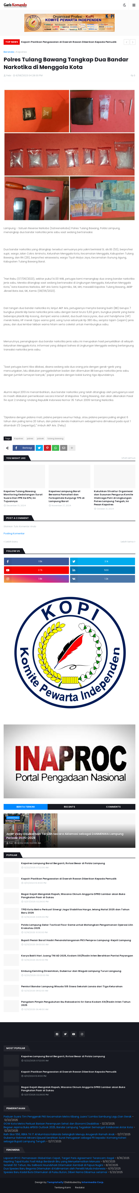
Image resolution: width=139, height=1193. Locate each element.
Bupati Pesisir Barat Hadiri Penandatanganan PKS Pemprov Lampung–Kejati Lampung (76, 940)
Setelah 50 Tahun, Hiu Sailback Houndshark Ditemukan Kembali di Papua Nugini (53, 1165)
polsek (40, 438)
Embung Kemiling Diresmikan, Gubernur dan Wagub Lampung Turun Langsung (71, 971)
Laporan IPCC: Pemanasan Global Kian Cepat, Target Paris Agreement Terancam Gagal (59, 1158)
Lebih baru (11, 541)
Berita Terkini (25, 806)
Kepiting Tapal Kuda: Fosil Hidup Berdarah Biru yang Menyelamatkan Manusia (52, 1161)
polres (30, 438)
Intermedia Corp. (93, 1182)
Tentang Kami (62, 1187)
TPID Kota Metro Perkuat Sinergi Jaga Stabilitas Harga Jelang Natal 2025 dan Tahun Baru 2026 (75, 911)
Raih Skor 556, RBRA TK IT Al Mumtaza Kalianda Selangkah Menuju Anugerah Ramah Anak (59, 1134)
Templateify (55, 1182)
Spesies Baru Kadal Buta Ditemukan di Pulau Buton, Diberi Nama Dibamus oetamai (55, 1172)
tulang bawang (55, 438)
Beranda (9, 52)
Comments (113, 806)
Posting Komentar (14, 533)
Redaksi (80, 1187)
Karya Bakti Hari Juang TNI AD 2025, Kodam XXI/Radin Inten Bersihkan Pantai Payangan (77, 955)
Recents (69, 806)
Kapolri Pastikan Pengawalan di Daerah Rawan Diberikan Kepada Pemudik (69, 42)
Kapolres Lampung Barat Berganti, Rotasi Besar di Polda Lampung (63, 863)
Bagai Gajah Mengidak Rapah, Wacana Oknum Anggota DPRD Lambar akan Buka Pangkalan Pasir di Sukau (73, 896)
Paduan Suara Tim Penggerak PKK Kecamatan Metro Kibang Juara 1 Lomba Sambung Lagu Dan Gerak (67, 1116)
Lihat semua (128, 457)
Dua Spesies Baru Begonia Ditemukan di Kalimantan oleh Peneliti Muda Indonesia (54, 1168)
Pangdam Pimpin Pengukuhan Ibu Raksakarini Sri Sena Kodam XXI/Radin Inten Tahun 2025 (75, 1003)
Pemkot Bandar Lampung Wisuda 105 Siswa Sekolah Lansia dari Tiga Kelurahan (72, 986)
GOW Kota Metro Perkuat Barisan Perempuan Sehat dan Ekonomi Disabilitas (51, 1123)
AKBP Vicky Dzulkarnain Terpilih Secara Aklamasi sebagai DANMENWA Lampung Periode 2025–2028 (64, 836)
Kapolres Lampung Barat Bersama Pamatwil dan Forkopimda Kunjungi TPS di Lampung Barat (67, 496)
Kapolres (21, 52)
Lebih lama (127, 541)
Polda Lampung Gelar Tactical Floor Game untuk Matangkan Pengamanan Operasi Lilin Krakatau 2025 (77, 926)
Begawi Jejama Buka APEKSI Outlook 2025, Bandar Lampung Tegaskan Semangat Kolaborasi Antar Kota (68, 1127)
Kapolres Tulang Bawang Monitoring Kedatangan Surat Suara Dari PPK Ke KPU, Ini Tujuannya (23, 496)
